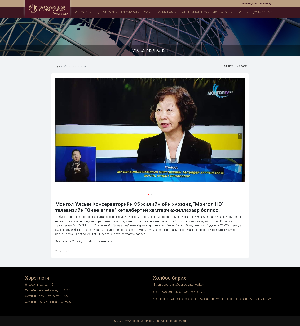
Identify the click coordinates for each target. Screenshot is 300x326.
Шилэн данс (250, 3)
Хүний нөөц (166, 12)
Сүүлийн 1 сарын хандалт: (42, 296)
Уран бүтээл (221, 12)
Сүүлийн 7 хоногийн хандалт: (44, 290)
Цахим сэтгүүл (262, 12)
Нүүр (56, 66)
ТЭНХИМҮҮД (129, 12)
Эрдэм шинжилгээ (193, 12)
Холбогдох (267, 3)
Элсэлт (241, 12)
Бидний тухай (105, 12)
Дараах (242, 66)
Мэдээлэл (82, 12)
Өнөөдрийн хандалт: (38, 284)
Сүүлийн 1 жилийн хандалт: (43, 301)
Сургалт (148, 12)
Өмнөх (228, 66)
